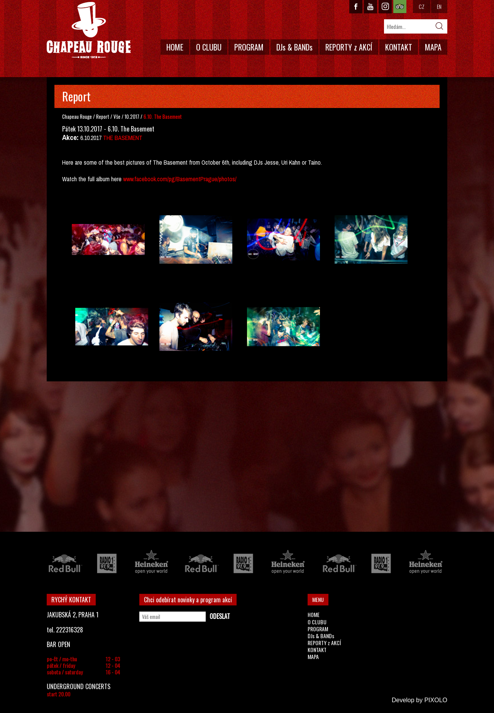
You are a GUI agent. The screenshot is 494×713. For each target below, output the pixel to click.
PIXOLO (435, 700)
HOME (174, 47)
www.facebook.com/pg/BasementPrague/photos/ (180, 179)
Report (102, 116)
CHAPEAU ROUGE (89, 30)
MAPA (433, 47)
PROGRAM (249, 47)
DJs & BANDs (294, 47)
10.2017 (132, 116)
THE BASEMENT (122, 137)
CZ (422, 6)
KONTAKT (398, 47)
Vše (117, 116)
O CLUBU (209, 47)
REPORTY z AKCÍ (348, 47)
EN (439, 6)
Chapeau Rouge (77, 116)
